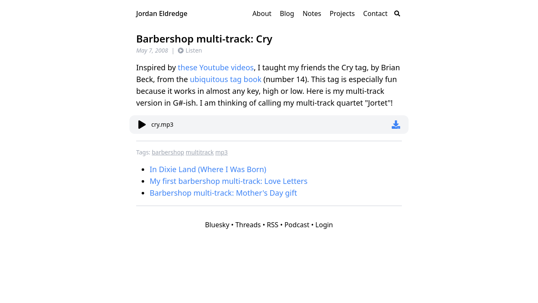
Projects (342, 13)
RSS (273, 224)
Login (324, 224)
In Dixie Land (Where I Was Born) (208, 169)
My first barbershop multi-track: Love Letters (229, 181)
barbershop (168, 152)
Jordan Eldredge (161, 13)
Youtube (214, 67)
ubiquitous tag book (225, 79)
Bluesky (217, 224)
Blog (287, 13)
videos (242, 67)
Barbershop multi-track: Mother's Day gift (223, 193)
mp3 (221, 152)
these (188, 67)
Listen (190, 50)
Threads (248, 224)
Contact (375, 13)
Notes (312, 13)
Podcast (297, 224)
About (261, 13)
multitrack (200, 152)
